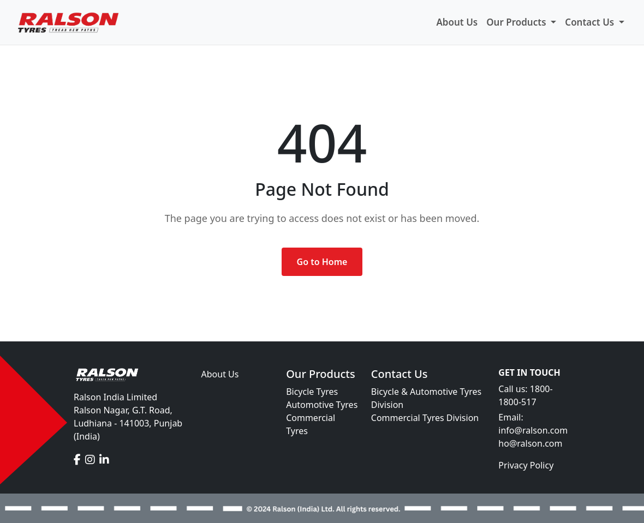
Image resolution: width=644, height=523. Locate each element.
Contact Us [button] (590, 22)
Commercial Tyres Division (425, 418)
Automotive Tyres (321, 405)
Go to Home (322, 262)
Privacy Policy (525, 465)
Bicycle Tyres (312, 392)
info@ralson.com (533, 430)
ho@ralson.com (530, 443)
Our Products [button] (517, 22)
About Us (457, 22)
